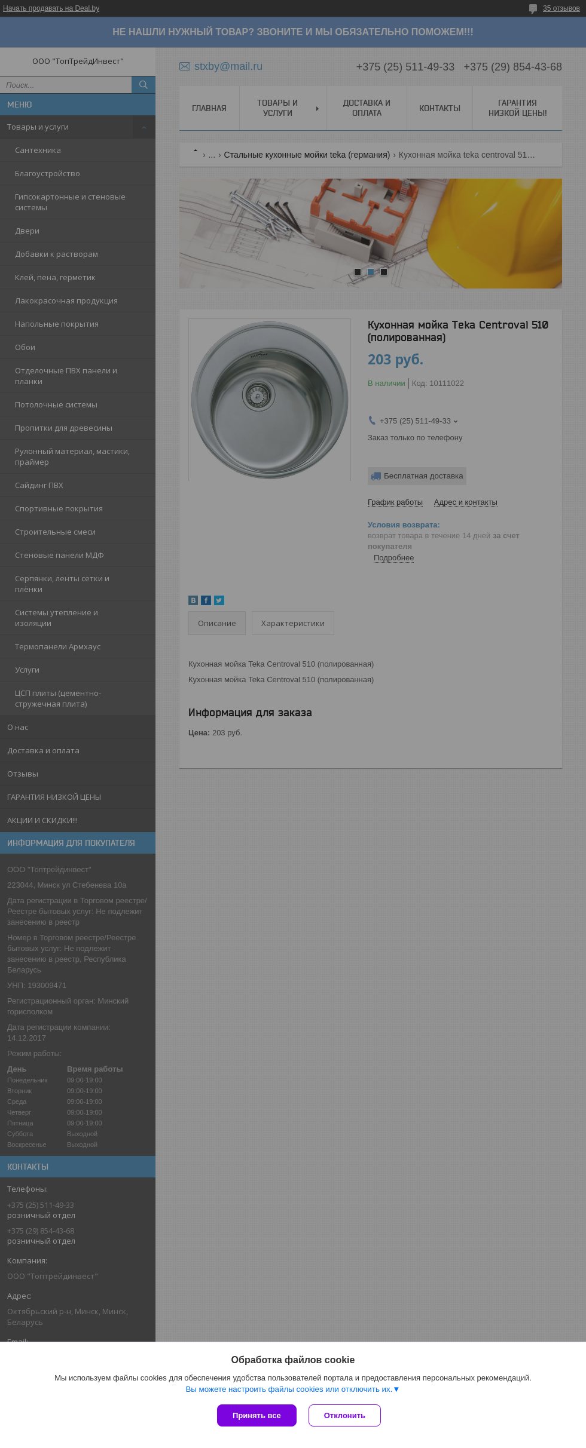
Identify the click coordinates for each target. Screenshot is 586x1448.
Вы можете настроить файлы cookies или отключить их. (288, 1389)
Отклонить (344, 1415)
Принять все (257, 1415)
